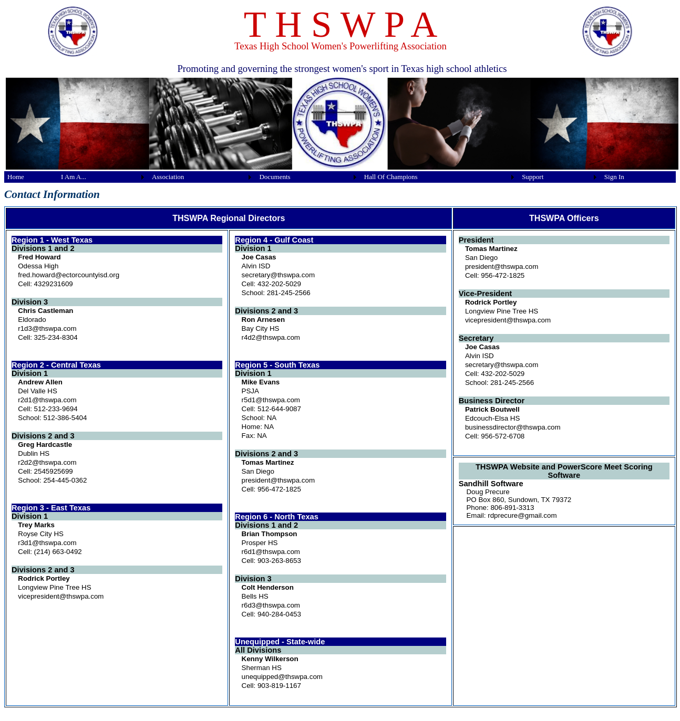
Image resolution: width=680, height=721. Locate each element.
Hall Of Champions (391, 177)
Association (168, 177)
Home (15, 177)
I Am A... (73, 177)
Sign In (614, 177)
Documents (274, 177)
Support (532, 177)
